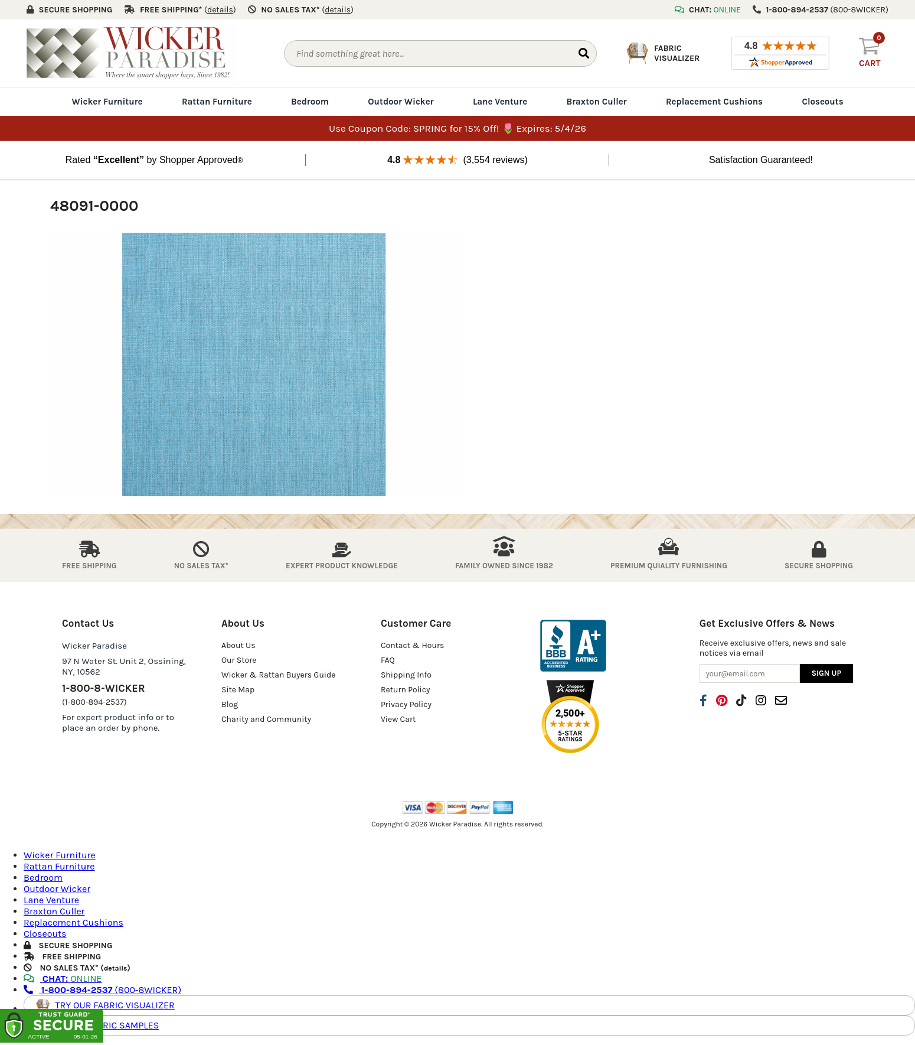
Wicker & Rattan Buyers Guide (278, 675)
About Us (238, 645)
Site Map (237, 690)
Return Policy (405, 690)
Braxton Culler (596, 101)
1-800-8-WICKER (103, 688)
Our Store (239, 660)
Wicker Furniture (106, 101)
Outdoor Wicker (400, 101)
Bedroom (310, 101)
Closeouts (822, 101)
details (115, 968)
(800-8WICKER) (102, 989)
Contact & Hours (413, 645)
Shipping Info (406, 675)
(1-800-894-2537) (94, 702)
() (220, 10)
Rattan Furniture (217, 101)
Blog (229, 704)
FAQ (388, 660)
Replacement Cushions (714, 101)
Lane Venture (500, 101)
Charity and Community (266, 719)
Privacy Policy (406, 704)
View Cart (398, 719)
